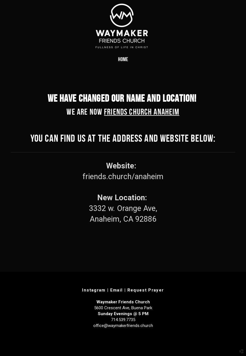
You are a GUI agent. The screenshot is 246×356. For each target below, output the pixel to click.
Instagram (93, 290)
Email (116, 290)
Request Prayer (145, 290)
